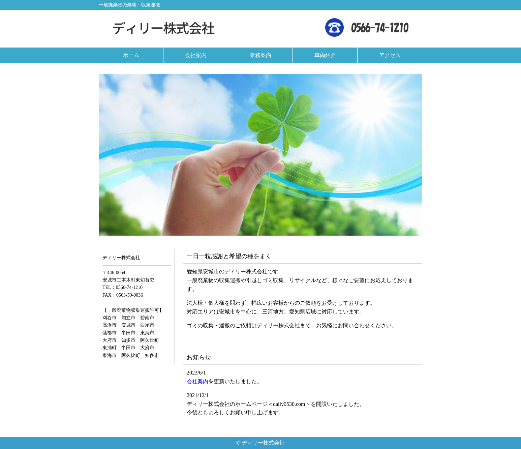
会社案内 (197, 381)
